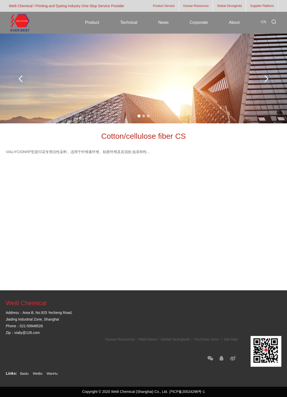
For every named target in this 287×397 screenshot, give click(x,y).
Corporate (199, 22)
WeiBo (38, 373)
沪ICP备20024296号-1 (187, 392)
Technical (128, 22)
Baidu (24, 373)
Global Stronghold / (177, 339)
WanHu (52, 373)
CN (263, 22)
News (163, 22)
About (234, 22)
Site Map (230, 339)
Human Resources (120, 339)
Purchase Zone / (208, 339)
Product (92, 22)
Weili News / (149, 339)
